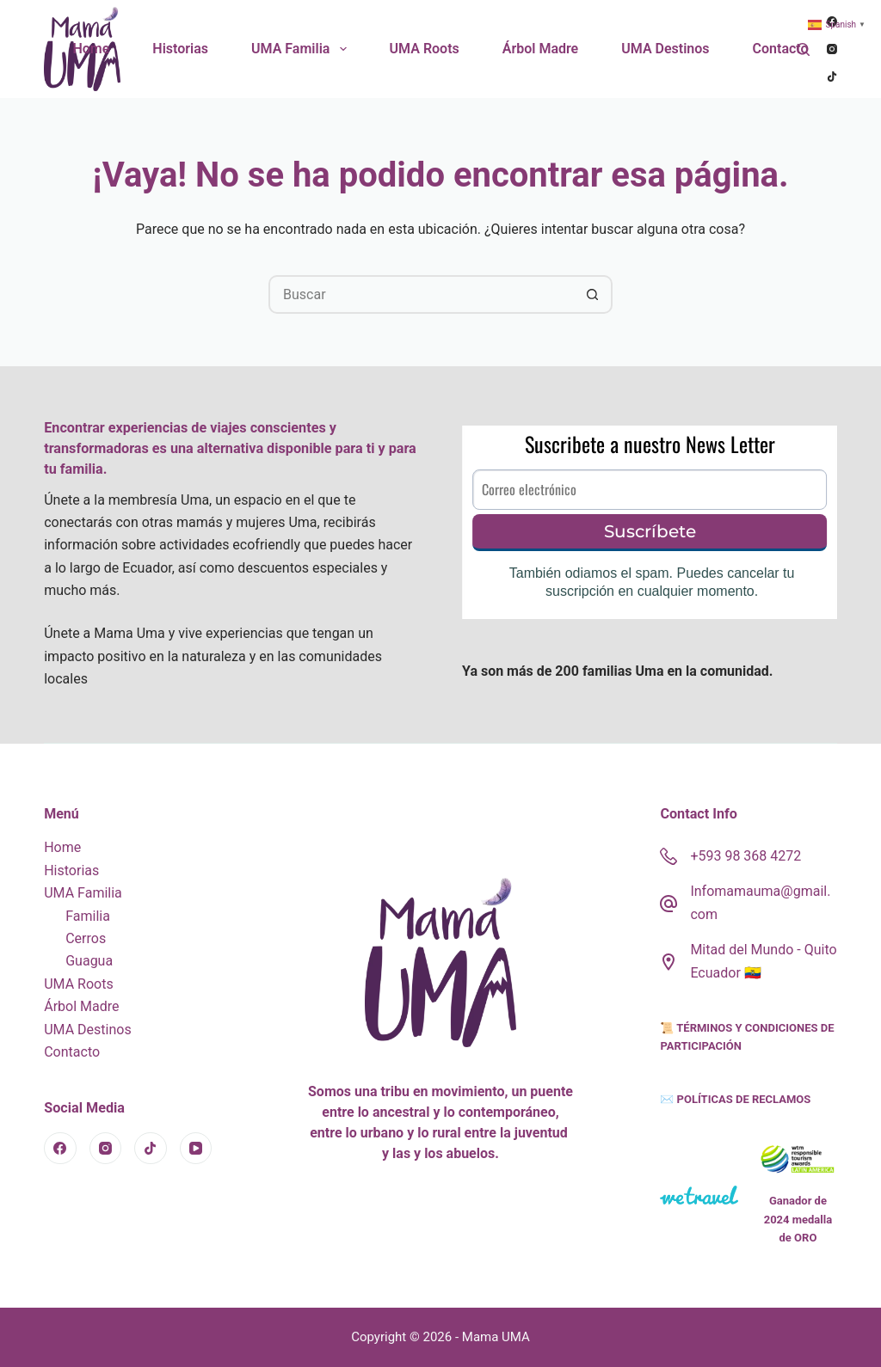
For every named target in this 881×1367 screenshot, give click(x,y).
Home (90, 48)
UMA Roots (424, 48)
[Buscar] (803, 49)
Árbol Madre (540, 48)
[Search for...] (421, 294)
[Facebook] (60, 1148)
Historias (180, 48)
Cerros (85, 938)
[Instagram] (832, 49)
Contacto (781, 48)
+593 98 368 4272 (745, 856)
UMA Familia (302, 49)
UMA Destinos (665, 48)
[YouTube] (196, 1148)
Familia (87, 916)
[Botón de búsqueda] (593, 294)
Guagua (89, 961)
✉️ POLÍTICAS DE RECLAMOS (735, 1099)
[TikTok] (832, 76)
